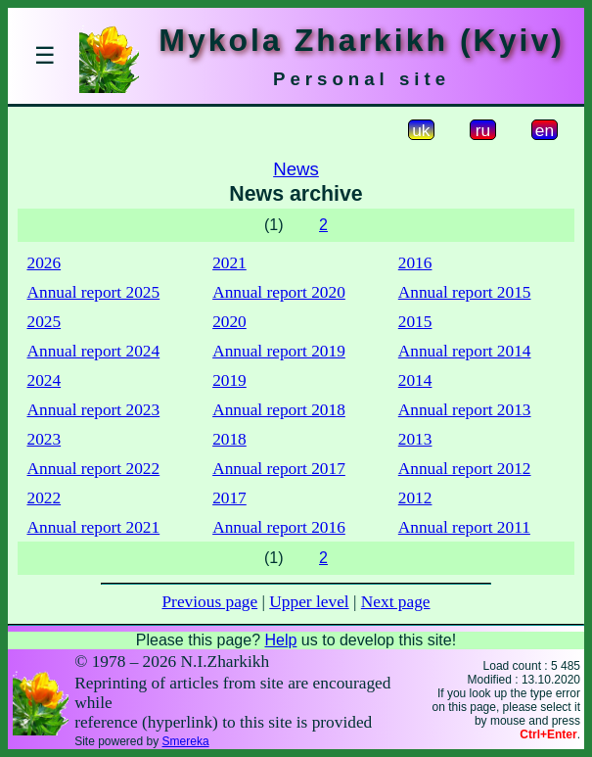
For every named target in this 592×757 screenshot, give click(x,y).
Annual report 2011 (464, 527)
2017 (229, 498)
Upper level (308, 601)
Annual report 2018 (278, 410)
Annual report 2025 (92, 292)
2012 (415, 498)
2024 (43, 380)
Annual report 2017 (278, 468)
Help (280, 640)
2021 (229, 263)
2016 (415, 263)
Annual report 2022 (92, 468)
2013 (415, 439)
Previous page (209, 601)
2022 (43, 498)
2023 (43, 439)
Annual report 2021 (92, 527)
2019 (229, 380)
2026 (43, 263)
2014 (415, 380)
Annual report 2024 (92, 351)
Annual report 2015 (464, 292)
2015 (415, 321)
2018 (229, 439)
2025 (43, 321)
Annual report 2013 (464, 410)
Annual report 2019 (278, 351)
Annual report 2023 (92, 410)
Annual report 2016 (278, 527)
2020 (229, 321)
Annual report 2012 (464, 468)
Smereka (185, 741)
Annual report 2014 (464, 351)
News (296, 169)
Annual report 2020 (278, 292)
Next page (396, 601)
